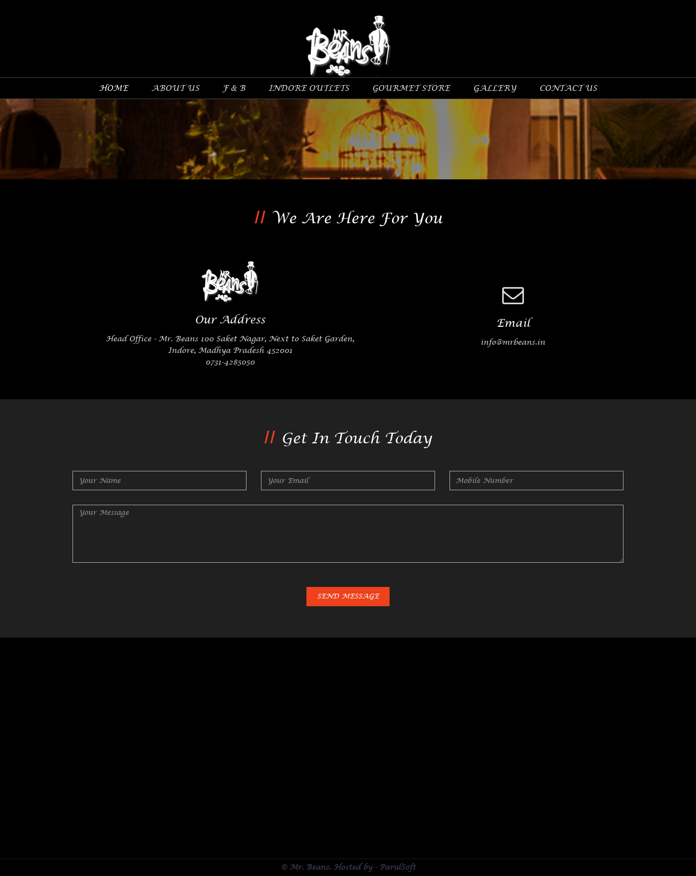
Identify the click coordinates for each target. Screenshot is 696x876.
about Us (175, 89)
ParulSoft (397, 868)
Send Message (348, 596)
